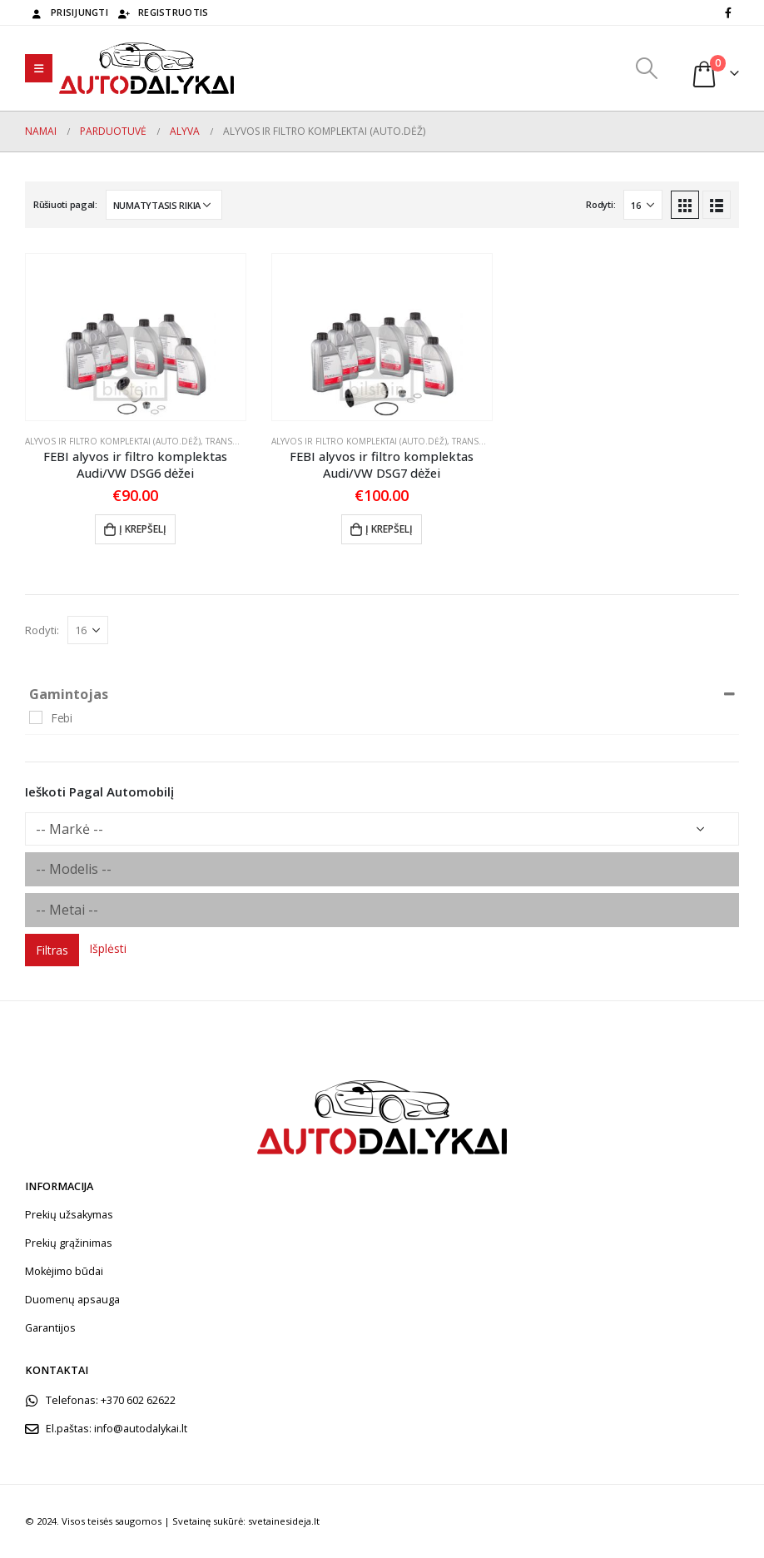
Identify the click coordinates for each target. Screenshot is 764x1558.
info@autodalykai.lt (140, 1429)
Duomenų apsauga (72, 1300)
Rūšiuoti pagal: (65, 204)
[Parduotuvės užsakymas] (164, 205)
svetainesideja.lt (284, 1521)
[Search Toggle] (646, 68)
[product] (136, 337)
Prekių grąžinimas (68, 1243)
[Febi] (35, 717)
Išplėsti (108, 948)
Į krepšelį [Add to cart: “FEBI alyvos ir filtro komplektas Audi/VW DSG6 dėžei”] (142, 529)
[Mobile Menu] (38, 68)
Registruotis (162, 12)
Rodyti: (600, 204)
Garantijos (50, 1328)
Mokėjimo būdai (64, 1271)
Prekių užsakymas (69, 1215)
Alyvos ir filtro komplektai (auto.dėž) (113, 441)
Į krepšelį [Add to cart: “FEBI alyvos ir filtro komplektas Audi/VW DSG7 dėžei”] (389, 529)
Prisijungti (68, 12)
